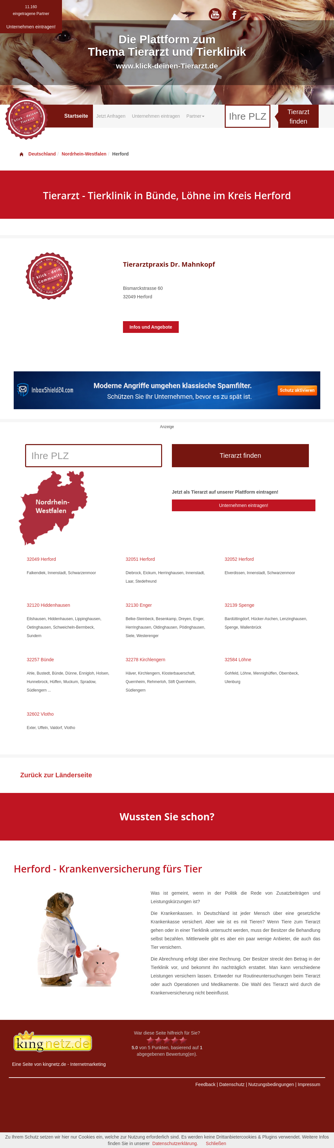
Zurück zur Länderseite (56, 775)
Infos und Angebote (150, 327)
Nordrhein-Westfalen (84, 154)
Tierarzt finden (298, 116)
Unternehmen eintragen (156, 116)
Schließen (216, 1143)
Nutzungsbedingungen (271, 1084)
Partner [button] (196, 116)
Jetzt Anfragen (111, 116)
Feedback (205, 1084)
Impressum (309, 1084)
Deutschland (37, 154)
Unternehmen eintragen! (243, 505)
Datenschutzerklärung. (175, 1143)
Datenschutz (232, 1084)
